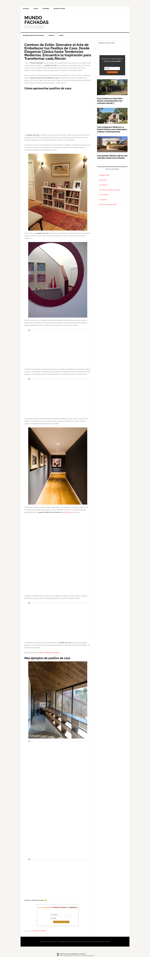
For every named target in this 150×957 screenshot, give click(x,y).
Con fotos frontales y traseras (109, 190)
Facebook (40, 653)
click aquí (69, 512)
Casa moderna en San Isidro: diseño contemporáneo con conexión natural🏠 (110, 100)
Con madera (103, 195)
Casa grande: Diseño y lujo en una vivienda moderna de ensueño (112, 157)
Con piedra (103, 200)
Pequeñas (102, 180)
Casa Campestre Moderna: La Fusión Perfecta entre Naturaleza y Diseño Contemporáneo (112, 129)
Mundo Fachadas (36, 20)
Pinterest (48, 653)
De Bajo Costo (104, 175)
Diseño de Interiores (39, 931)
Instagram (56, 653)
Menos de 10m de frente (107, 204)
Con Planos (103, 185)
